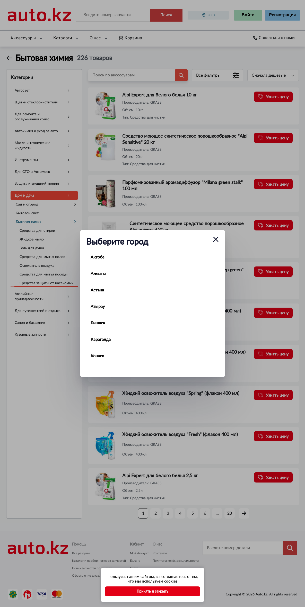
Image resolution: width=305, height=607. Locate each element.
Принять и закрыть (152, 591)
